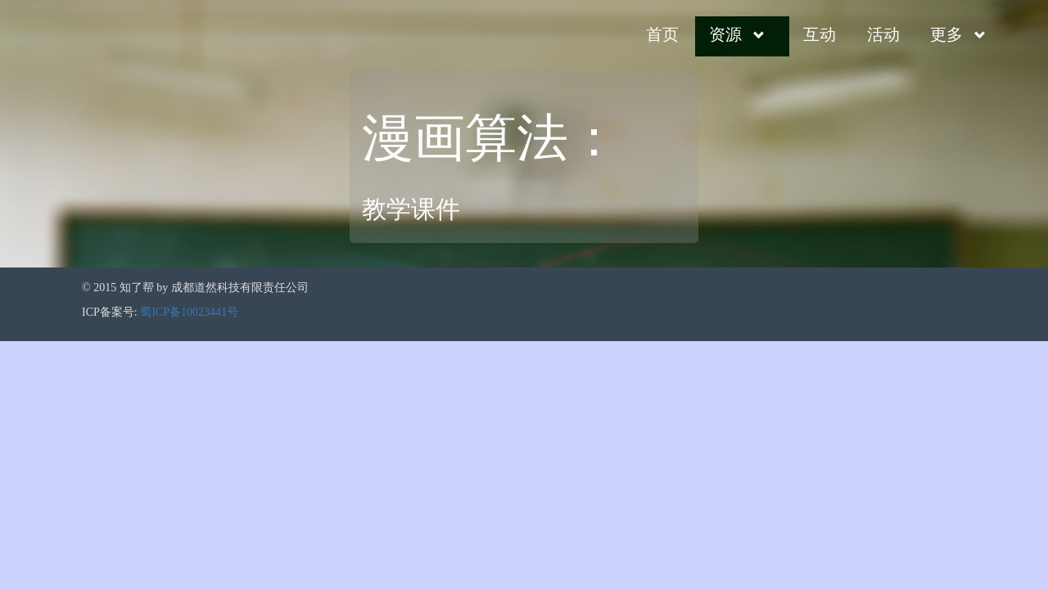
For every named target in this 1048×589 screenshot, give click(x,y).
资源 (725, 34)
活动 (883, 34)
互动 (819, 34)
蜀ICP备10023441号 (189, 312)
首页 (662, 34)
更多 (946, 34)
